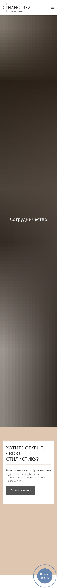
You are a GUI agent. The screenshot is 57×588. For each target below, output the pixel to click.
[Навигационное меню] (52, 8)
